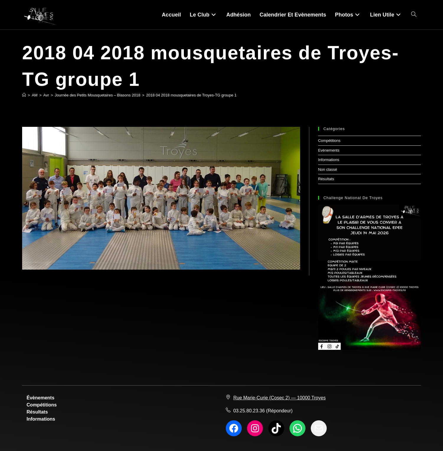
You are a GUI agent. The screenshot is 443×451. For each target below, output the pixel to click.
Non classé (327, 169)
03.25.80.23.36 (249, 410)
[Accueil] (24, 95)
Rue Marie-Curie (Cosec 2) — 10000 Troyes (279, 397)
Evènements (328, 150)
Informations (328, 160)
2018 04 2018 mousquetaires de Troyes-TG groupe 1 (191, 95)
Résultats (326, 179)
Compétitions (329, 140)
